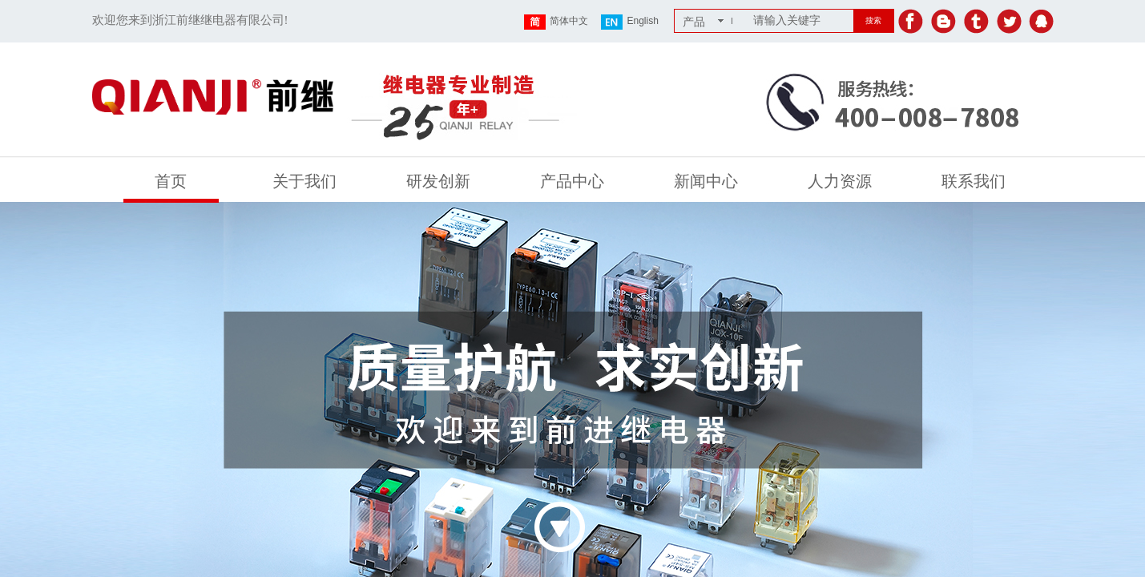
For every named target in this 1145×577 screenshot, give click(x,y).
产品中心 (572, 181)
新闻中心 (706, 181)
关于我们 (304, 181)
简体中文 (556, 22)
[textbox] (800, 20)
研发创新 (438, 181)
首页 (171, 181)
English (629, 22)
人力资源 (840, 181)
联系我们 (973, 181)
